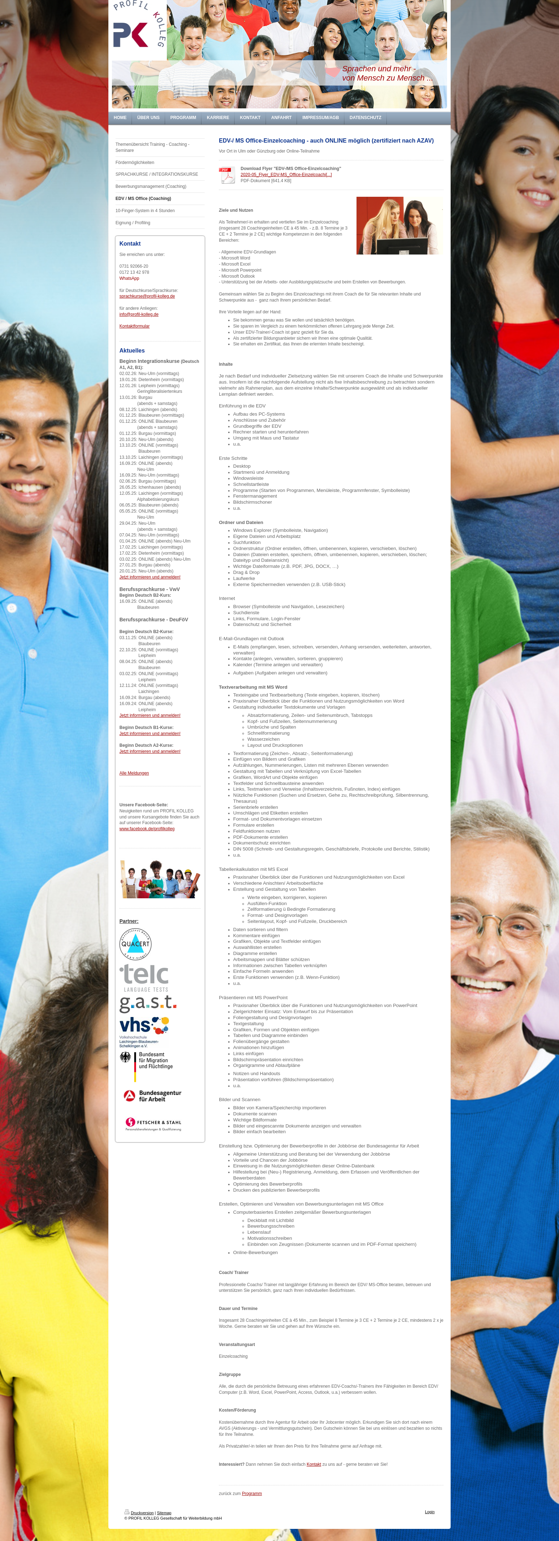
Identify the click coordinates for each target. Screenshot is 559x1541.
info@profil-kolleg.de (139, 314)
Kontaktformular (134, 326)
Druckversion (139, 1513)
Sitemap (164, 1513)
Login (430, 1512)
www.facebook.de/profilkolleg (147, 828)
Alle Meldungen (134, 773)
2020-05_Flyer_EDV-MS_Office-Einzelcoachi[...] (286, 174)
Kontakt (314, 1464)
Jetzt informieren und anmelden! (149, 577)
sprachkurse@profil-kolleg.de (147, 296)
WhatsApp (129, 278)
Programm (252, 1493)
